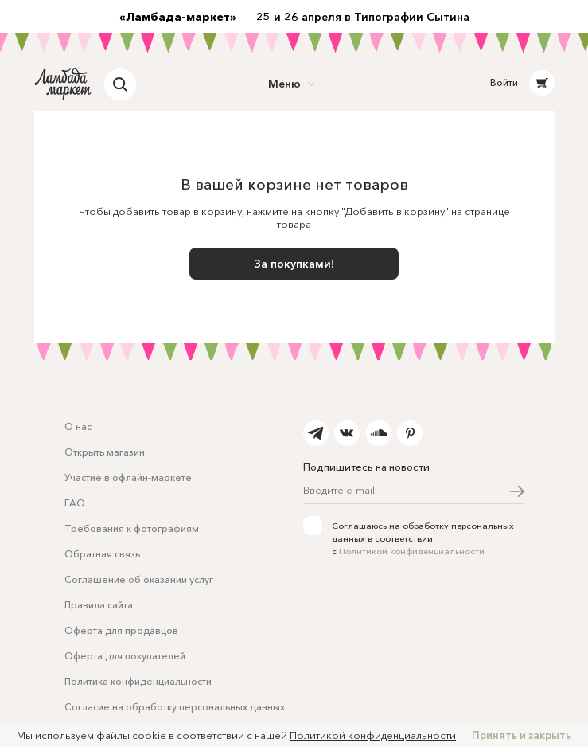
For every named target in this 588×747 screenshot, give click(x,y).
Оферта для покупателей (124, 656)
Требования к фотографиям (131, 528)
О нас (78, 426)
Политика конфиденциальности (138, 681)
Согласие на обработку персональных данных (174, 707)
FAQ (74, 503)
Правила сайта (98, 605)
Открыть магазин (104, 452)
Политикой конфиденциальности (412, 551)
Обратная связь (102, 554)
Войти (504, 82)
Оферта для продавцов (121, 630)
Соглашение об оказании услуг (138, 579)
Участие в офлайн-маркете (128, 477)
